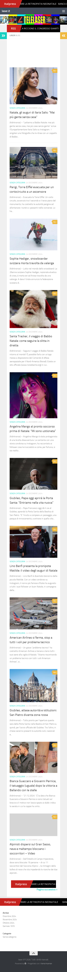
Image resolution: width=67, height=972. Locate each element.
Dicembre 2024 (9, 916)
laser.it (6, 11)
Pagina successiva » (47, 889)
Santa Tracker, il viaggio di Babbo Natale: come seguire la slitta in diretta (31, 341)
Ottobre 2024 (8, 923)
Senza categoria (17, 108)
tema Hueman (46, 963)
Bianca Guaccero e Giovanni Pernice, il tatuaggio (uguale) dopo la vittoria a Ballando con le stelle (33, 785)
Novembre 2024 (10, 919)
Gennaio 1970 (9, 926)
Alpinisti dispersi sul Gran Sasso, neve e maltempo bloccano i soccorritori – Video (30, 849)
